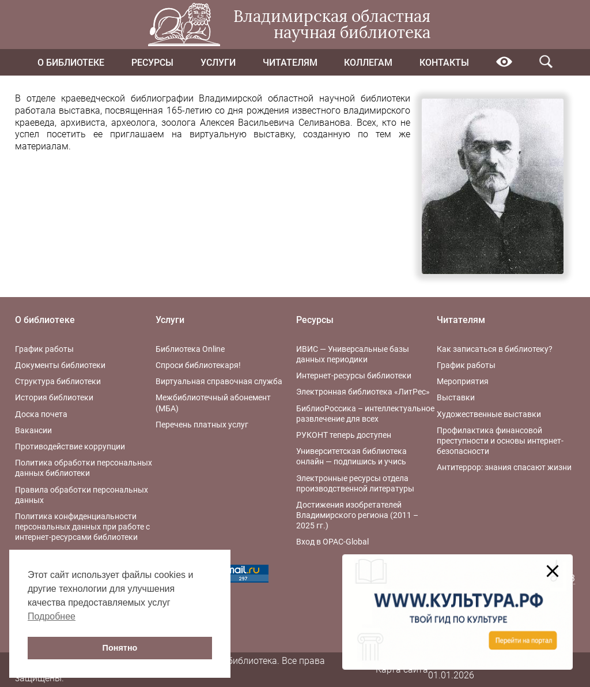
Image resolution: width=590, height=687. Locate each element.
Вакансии (33, 430)
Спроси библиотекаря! (198, 365)
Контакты (444, 62)
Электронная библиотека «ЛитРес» (363, 391)
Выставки (456, 397)
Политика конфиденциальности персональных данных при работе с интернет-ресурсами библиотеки (82, 527)
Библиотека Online (190, 349)
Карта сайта (402, 669)
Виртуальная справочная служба (219, 381)
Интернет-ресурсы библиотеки (353, 375)
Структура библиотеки (58, 381)
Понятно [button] (120, 647)
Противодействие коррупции (70, 446)
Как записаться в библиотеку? (495, 349)
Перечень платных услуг (202, 424)
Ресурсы (152, 62)
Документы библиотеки (60, 365)
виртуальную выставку (242, 134)
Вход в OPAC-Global (332, 541)
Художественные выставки (489, 414)
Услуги (218, 62)
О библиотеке (70, 62)
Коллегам (368, 62)
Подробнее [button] (51, 616)
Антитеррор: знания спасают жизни (504, 467)
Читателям (290, 62)
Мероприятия (463, 381)
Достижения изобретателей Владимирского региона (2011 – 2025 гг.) (357, 515)
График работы (44, 349)
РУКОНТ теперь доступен (343, 435)
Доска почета (41, 414)
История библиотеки (54, 397)
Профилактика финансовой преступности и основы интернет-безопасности (500, 441)
